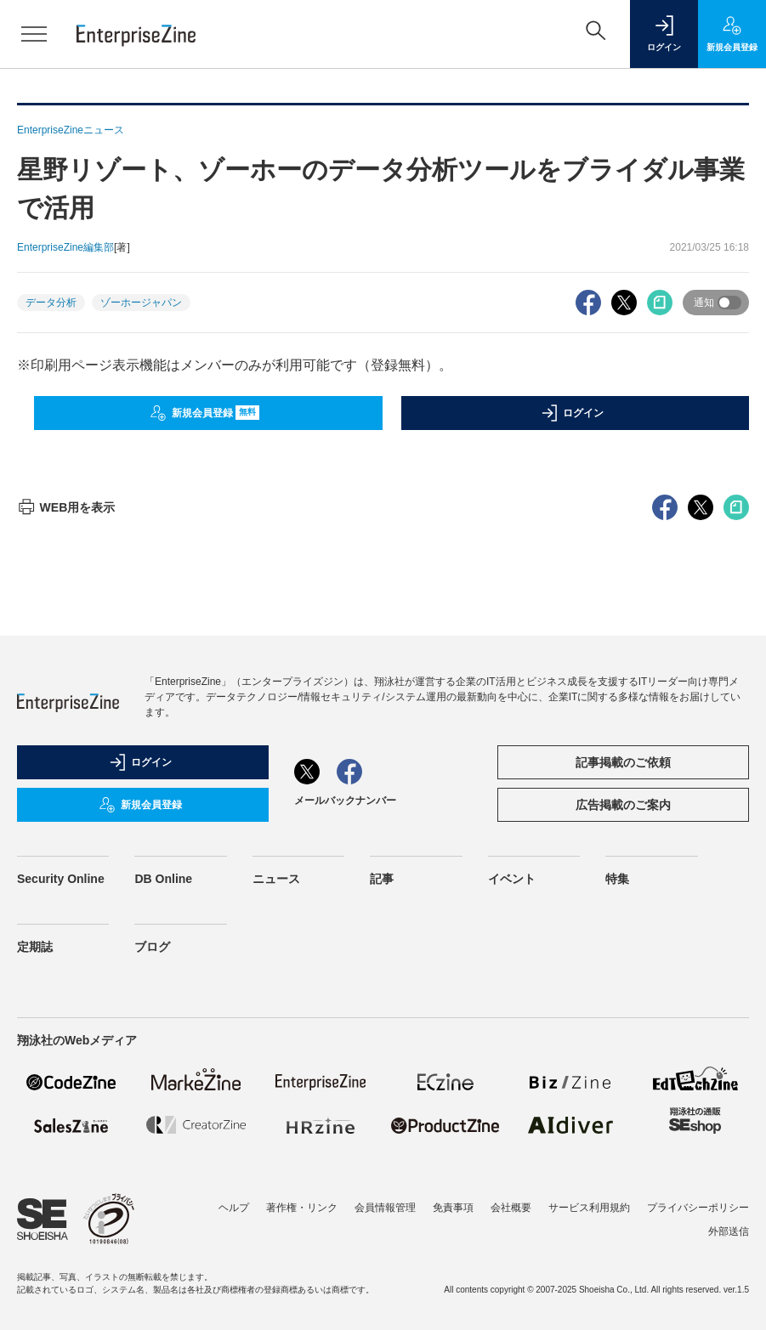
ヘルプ (233, 1208)
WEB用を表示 (66, 507)
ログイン (572, 413)
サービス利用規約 (589, 1208)
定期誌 (35, 947)
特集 (617, 879)
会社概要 (511, 1208)
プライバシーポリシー (698, 1208)
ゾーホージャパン (141, 302)
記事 (382, 879)
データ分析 (51, 302)
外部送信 (728, 1231)
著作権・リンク (302, 1208)
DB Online (163, 879)
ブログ (152, 947)
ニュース (276, 879)
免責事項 (453, 1208)
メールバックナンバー (345, 800)
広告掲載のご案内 (623, 805)
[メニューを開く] (34, 34)
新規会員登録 (204, 413)
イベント (512, 879)
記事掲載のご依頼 (623, 762)
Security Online (61, 879)
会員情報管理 (385, 1208)
